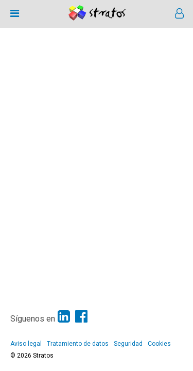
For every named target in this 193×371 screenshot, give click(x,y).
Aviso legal (26, 343)
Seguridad (128, 343)
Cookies (159, 343)
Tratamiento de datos (78, 343)
